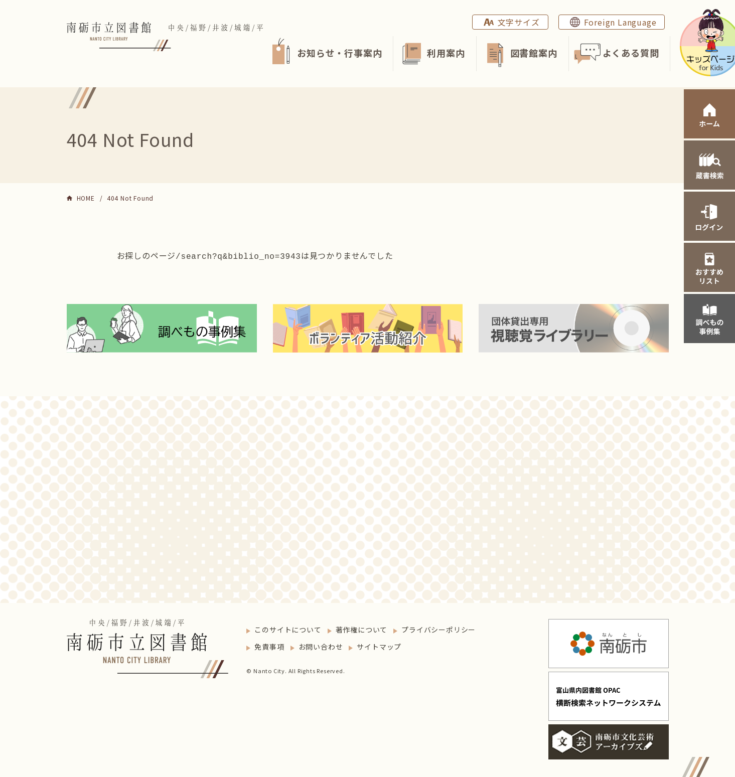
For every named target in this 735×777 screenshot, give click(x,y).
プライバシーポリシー (438, 629)
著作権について (362, 629)
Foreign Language (620, 22)
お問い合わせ (321, 646)
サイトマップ (379, 646)
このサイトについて (287, 629)
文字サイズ (519, 22)
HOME (86, 198)
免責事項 (269, 646)
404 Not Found (130, 198)
